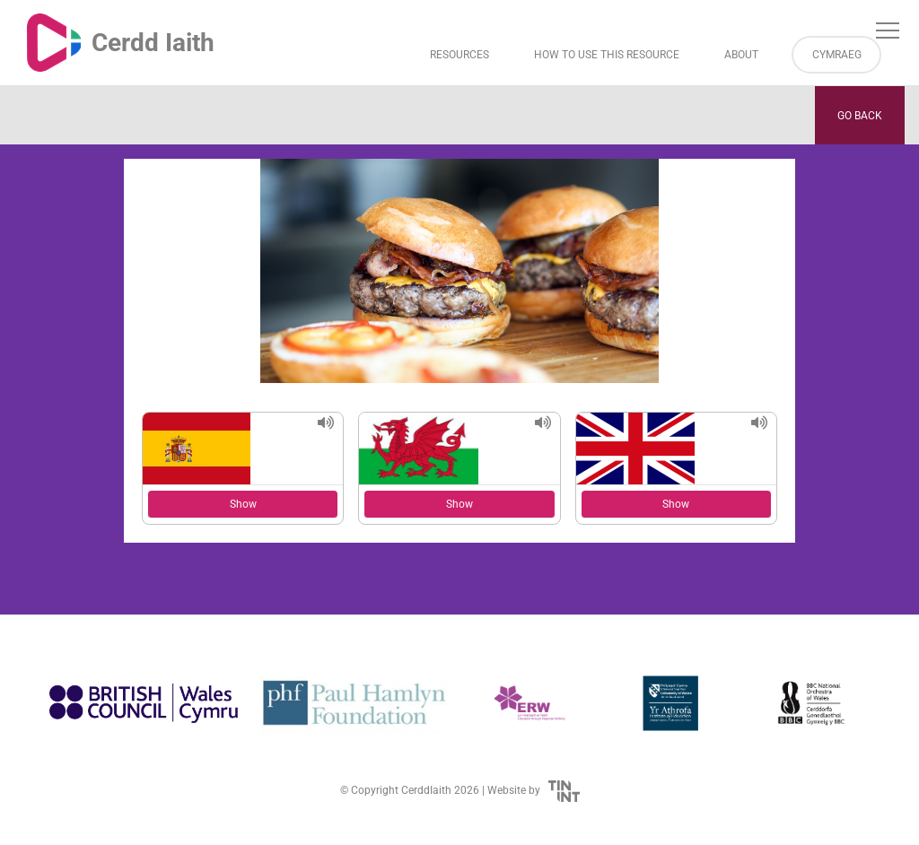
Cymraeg (837, 54)
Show (243, 504)
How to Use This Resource (606, 54)
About (741, 54)
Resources (459, 54)
